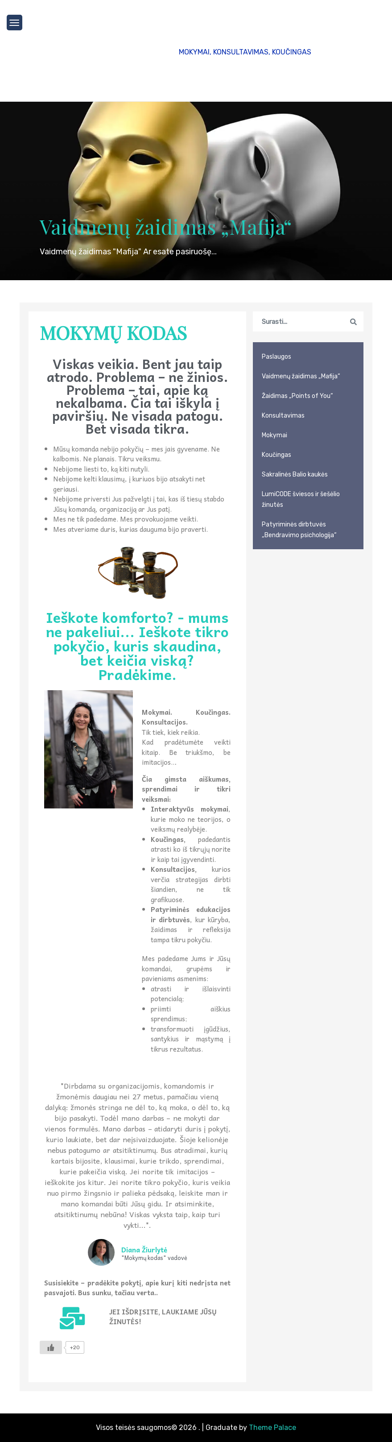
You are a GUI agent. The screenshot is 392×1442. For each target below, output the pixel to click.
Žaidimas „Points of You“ (297, 396)
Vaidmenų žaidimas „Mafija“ (166, 226)
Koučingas (276, 455)
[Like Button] (51, 1347)
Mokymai (274, 435)
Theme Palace (272, 1427)
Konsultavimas (283, 415)
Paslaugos (276, 356)
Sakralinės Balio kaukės (295, 474)
